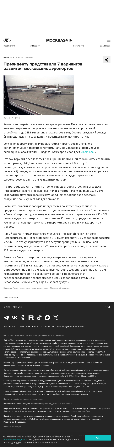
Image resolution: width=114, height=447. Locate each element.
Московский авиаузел (60, 288)
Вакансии (9, 326)
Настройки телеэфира (14, 335)
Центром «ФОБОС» (47, 408)
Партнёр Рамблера (12, 426)
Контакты (47, 326)
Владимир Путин (11, 288)
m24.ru (11, 340)
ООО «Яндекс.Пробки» (80, 411)
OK (97, 437)
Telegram (6, 317)
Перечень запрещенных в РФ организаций (45, 335)
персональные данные (15, 439)
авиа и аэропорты (40, 288)
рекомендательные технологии (57, 403)
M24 (20, 307)
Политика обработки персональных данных (23, 399)
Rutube (31, 317)
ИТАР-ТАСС (88, 152)
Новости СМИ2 (11, 297)
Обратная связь (28, 326)
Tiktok (39, 317)
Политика (29, 57)
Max (47, 317)
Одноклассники (23, 317)
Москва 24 (57, 40)
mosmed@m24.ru (60, 386)
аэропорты (25, 288)
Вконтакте (15, 317)
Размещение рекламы (70, 326)
